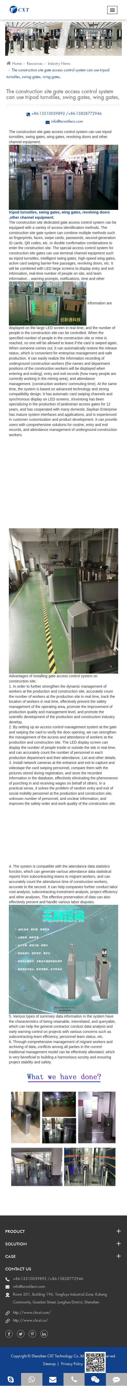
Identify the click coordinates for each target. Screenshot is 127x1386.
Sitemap (49, 1364)
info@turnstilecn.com (29, 1286)
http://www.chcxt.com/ (32, 1312)
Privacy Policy (72, 1364)
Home (17, 63)
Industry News (59, 63)
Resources (35, 63)
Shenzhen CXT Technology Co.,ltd (57, 1356)
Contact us (18, 1268)
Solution (63, 1243)
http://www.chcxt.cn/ (30, 1320)
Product (63, 1231)
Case (63, 1256)
